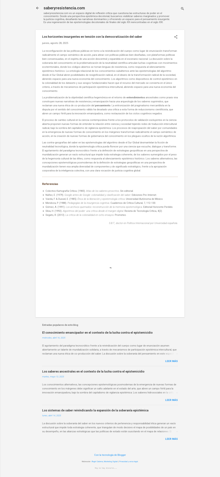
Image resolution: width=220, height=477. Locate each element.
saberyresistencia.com (64, 8)
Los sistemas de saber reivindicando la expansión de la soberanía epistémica (95, 410)
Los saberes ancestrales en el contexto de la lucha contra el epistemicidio (93, 371)
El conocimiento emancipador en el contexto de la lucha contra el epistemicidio (97, 332)
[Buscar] (182, 9)
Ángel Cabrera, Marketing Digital (105, 461)
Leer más (171, 361)
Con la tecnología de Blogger (110, 454)
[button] (176, 37)
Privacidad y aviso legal (128, 461)
